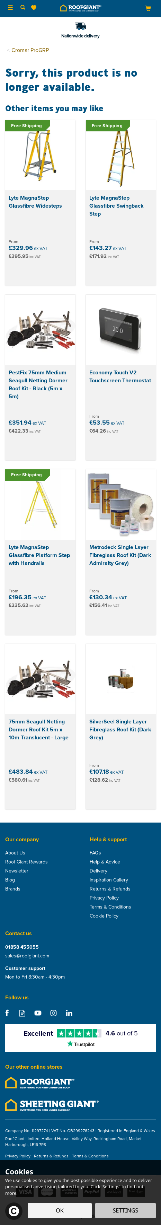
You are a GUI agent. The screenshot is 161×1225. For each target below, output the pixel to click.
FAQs (95, 853)
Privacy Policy (104, 898)
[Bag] (148, 8)
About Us (15, 853)
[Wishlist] (35, 7)
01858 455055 (22, 947)
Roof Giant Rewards (26, 862)
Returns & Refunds (110, 889)
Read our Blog (22, 1013)
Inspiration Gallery (109, 880)
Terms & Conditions (110, 907)
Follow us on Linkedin (69, 1013)
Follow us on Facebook (6, 1013)
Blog (10, 880)
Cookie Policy (104, 916)
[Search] (23, 8)
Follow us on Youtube (38, 1013)
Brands (12, 889)
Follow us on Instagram (53, 1013)
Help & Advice (105, 862)
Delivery (98, 871)
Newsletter (16, 871)
